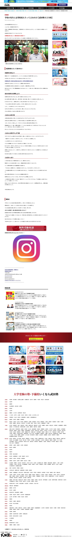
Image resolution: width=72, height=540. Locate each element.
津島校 (62, 465)
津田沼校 (22, 425)
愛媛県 (6, 504)
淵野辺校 (50, 442)
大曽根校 (11, 465)
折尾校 (18, 510)
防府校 (27, 498)
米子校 (14, 489)
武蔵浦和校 (44, 423)
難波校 (30, 477)
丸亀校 (14, 502)
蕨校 (32, 423)
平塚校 (37, 439)
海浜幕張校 (62, 425)
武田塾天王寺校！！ (9, 271)
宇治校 (48, 473)
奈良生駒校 (22, 484)
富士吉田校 (15, 454)
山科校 (32, 473)
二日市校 (43, 509)
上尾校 (47, 422)
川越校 (30, 422)
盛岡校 (11, 404)
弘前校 (11, 401)
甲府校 (11, 454)
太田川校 (19, 463)
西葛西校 (43, 429)
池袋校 (22, 429)
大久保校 (32, 482)
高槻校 (30, 475)
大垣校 (14, 459)
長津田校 (37, 442)
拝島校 (60, 432)
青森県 (6, 401)
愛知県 (6, 463)
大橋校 (56, 509)
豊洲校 (27, 435)
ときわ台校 (31, 435)
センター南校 (60, 440)
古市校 (47, 477)
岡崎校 (15, 463)
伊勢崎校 (22, 419)
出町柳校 (44, 473)
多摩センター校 (49, 432)
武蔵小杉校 (64, 439)
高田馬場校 (35, 429)
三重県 (6, 469)
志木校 (39, 422)
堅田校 (31, 471)
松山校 (11, 504)
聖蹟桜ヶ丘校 (28, 432)
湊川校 (11, 482)
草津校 (27, 471)
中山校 (21, 440)
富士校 (26, 461)
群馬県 (6, 419)
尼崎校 (37, 482)
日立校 (23, 415)
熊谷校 (11, 422)
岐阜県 (6, 459)
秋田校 (11, 408)
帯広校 (43, 399)
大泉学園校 (39, 432)
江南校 (46, 465)
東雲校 (62, 435)
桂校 (56, 473)
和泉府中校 (63, 477)
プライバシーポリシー (23, 538)
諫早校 (21, 515)
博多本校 (20, 509)
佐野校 (28, 417)
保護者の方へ (41, 8)
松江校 (11, 491)
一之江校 (15, 435)
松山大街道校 (16, 504)
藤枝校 (22, 461)
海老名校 (32, 442)
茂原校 (11, 427)
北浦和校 (55, 422)
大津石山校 (12, 471)
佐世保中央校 (16, 515)
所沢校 (22, 422)
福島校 (11, 413)
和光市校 (23, 423)
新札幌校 (15, 399)
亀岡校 (52, 473)
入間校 (63, 422)
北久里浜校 (21, 442)
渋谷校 (14, 432)
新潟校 (11, 445)
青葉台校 (51, 439)
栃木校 (19, 417)
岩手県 (6, 404)
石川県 (6, 450)
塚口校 (25, 482)
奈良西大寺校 (12, 484)
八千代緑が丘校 (20, 427)
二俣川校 (43, 440)
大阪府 (6, 475)
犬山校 (58, 465)
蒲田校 (11, 435)
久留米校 (25, 509)
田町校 (47, 429)
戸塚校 (29, 440)
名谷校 (40, 482)
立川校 (30, 429)
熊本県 (6, 517)
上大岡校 (33, 440)
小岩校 (11, 432)
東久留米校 (37, 435)
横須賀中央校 (41, 439)
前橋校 (18, 419)
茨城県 (6, 415)
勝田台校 (36, 425)
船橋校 (44, 425)
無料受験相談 (62, 4)
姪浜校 (52, 509)
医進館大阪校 (52, 477)
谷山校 (17, 524)
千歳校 (39, 399)
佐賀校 (11, 513)
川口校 (18, 422)
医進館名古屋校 (19, 466)
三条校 (22, 445)
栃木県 (6, 417)
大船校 (45, 442)
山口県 (6, 498)
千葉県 (6, 425)
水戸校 (15, 415)
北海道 (6, 399)
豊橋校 (46, 463)
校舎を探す (52, 4)
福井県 (6, 452)
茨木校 (59, 475)
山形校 (11, 410)
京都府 (6, 473)
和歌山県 (6, 487)
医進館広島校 (28, 495)
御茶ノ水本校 (12, 429)
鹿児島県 (6, 524)
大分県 (6, 519)
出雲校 (14, 491)
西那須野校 (24, 417)
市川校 (11, 425)
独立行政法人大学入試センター (18, 530)
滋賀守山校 (17, 471)
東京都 (6, 429)
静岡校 (11, 461)
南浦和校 (43, 422)
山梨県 (6, 454)
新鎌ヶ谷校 (31, 425)
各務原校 (23, 459)
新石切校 (16, 478)
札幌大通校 (48, 399)
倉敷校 (22, 493)
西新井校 (58, 435)
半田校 (63, 463)
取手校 (26, 415)
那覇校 (11, 526)
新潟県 (6, 445)
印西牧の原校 (26, 427)
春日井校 (24, 463)
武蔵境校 (50, 435)
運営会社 (15, 538)
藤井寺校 (30, 478)
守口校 (27, 477)
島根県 (6, 491)
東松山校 (19, 423)
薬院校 (14, 510)
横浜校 (14, 439)
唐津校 (14, 513)
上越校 (14, 445)
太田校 (14, 419)
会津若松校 (20, 413)
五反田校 (45, 435)
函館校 (35, 399)
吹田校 (17, 477)
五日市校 (22, 495)
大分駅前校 (12, 519)
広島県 (6, 496)
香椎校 (29, 509)
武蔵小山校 (34, 432)
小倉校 (16, 509)
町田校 (26, 429)
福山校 (14, 495)
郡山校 (24, 413)
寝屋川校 (38, 475)
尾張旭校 (42, 465)
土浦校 (19, 415)
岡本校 (21, 482)
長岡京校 (40, 473)
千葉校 (27, 425)
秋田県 (6, 408)
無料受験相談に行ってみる (36, 339)
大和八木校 (37, 484)
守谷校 (30, 415)
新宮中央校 (64, 509)
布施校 (43, 477)
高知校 (11, 507)
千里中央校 (64, 475)
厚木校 (11, 439)
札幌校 (11, 399)
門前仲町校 (18, 429)
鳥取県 (6, 489)
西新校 (33, 509)
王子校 (19, 435)
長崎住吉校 (26, 515)
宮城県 (6, 406)
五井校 (32, 427)
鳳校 (10, 477)
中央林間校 (12, 442)
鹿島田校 (41, 442)
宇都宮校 (11, 417)
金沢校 (11, 450)
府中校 (64, 432)
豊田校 (55, 463)
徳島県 (6, 500)
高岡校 (14, 448)
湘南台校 (48, 440)
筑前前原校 (28, 510)
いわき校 (15, 413)
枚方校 (27, 475)
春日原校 (48, 509)
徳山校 (23, 498)
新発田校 (26, 445)
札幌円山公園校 (21, 399)
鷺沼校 (58, 442)
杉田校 (62, 442)
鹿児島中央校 (12, 524)
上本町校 (43, 475)
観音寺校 (19, 502)
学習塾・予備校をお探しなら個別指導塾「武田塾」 (52, 538)
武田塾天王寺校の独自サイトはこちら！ (13, 280)
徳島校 (11, 500)
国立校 (54, 435)
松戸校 (40, 425)
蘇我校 (44, 427)
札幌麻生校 (27, 399)
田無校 (44, 432)
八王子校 (52, 429)
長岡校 (18, 445)
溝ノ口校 (25, 440)
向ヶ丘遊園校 (15, 440)
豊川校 (54, 465)
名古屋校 (11, 463)
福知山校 (59, 473)
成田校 (48, 425)
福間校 (32, 510)
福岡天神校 (12, 509)
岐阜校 (11, 459)
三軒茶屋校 (64, 429)
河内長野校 (22, 477)
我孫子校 (40, 427)
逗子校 (16, 442)
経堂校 (41, 435)
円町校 (35, 473)
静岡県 (6, 461)
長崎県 (6, 515)
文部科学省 (26, 530)
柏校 (19, 425)
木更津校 (57, 425)
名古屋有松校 (12, 466)
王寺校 (17, 484)
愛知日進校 (51, 463)
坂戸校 (39, 423)
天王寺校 (19, 475)
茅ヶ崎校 (54, 442)
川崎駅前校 (17, 443)
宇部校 (19, 498)
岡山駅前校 (17, 493)
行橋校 (60, 509)
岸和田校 (51, 475)
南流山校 (52, 425)
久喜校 (59, 422)
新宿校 (39, 429)
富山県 (6, 448)
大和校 (47, 439)
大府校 (37, 465)
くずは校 (57, 477)
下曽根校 (22, 510)
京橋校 (34, 477)
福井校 (11, 452)
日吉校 (11, 440)
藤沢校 (24, 439)
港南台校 (59, 439)
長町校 (21, 406)
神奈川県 (6, 439)
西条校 (18, 495)
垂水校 (28, 482)
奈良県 (6, 484)
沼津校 (18, 461)
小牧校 (15, 465)
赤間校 (11, 510)
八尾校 (55, 475)
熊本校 (11, 517)
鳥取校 (11, 489)
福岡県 (6, 509)
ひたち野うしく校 (36, 415)
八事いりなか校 (30, 463)
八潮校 (49, 423)
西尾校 (34, 465)
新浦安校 (15, 425)
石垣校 (18, 526)
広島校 (11, 495)
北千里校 (25, 478)
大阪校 (11, 475)
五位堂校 (27, 484)
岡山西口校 (12, 493)
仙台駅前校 (12, 406)
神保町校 (19, 432)
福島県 (6, 413)
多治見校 (19, 459)
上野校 (23, 432)
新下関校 (15, 498)
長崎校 (11, 515)
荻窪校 (59, 429)
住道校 (47, 475)
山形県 (6, 410)
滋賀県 (6, 471)
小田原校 (32, 439)
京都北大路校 (26, 473)
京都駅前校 (15, 473)
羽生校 (36, 423)
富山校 (11, 448)
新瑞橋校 (50, 465)
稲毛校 (14, 427)
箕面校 (14, 477)
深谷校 (11, 423)
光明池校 (20, 478)
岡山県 (6, 493)
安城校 (30, 465)
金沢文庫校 (38, 440)
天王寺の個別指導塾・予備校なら (11, 269)
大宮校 (14, 422)
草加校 (51, 422)
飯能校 (14, 423)
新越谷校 (26, 422)
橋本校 (55, 439)
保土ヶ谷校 (12, 443)
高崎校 (11, 419)
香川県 (6, 502)
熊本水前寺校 (16, 517)
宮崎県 (6, 522)
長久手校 (19, 465)
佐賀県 (6, 513)
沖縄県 (6, 526)
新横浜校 (28, 439)
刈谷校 (35, 463)
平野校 (14, 475)
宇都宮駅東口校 (34, 417)
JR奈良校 (31, 484)
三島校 (29, 461)
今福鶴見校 (39, 477)
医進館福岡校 (38, 509)
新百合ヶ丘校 (26, 442)
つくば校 (11, 415)
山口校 (11, 498)
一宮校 (59, 463)
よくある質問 (51, 8)
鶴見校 (52, 440)
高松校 (11, 502)
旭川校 (32, 399)
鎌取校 (35, 427)
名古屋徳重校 (25, 465)
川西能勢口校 (16, 482)
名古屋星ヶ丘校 (41, 463)
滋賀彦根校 (23, 471)
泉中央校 (17, 406)
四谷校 (56, 429)
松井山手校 (21, 473)
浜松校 (14, 461)
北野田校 (11, 478)
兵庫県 (6, 481)
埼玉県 (6, 422)
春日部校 (34, 422)
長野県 (6, 457)
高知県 (6, 507)
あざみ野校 (19, 439)
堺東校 (23, 475)
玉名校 (21, 517)
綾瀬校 (23, 435)
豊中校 (34, 475)
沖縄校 (14, 526)
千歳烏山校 (55, 432)
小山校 (15, 417)
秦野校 (56, 440)
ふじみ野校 (28, 423)
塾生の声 (6, 14)
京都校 (11, 473)
